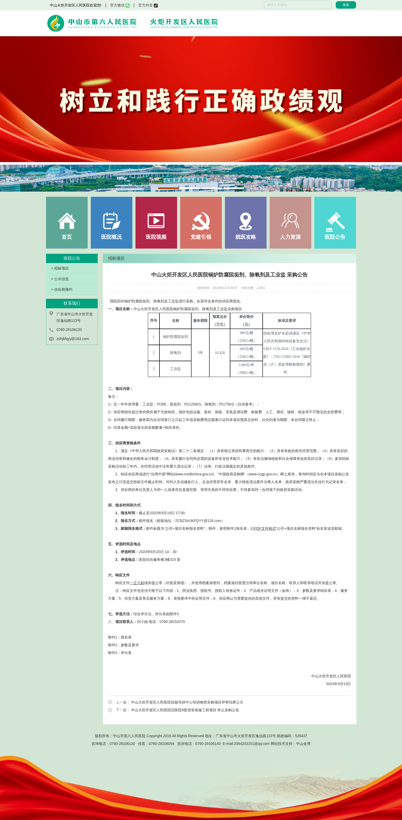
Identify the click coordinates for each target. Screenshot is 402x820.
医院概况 (111, 237)
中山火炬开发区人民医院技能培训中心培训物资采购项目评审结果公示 (187, 702)
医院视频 (156, 237)
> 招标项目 (60, 268)
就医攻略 (245, 237)
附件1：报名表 (120, 637)
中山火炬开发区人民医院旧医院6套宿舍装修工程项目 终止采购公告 (185, 710)
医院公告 (335, 237)
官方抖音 (148, 5)
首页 (67, 237)
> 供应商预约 (61, 289)
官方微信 (120, 5)
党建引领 (201, 237)
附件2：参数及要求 (123, 645)
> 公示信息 (60, 279)
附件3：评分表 (120, 653)
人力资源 (290, 237)
